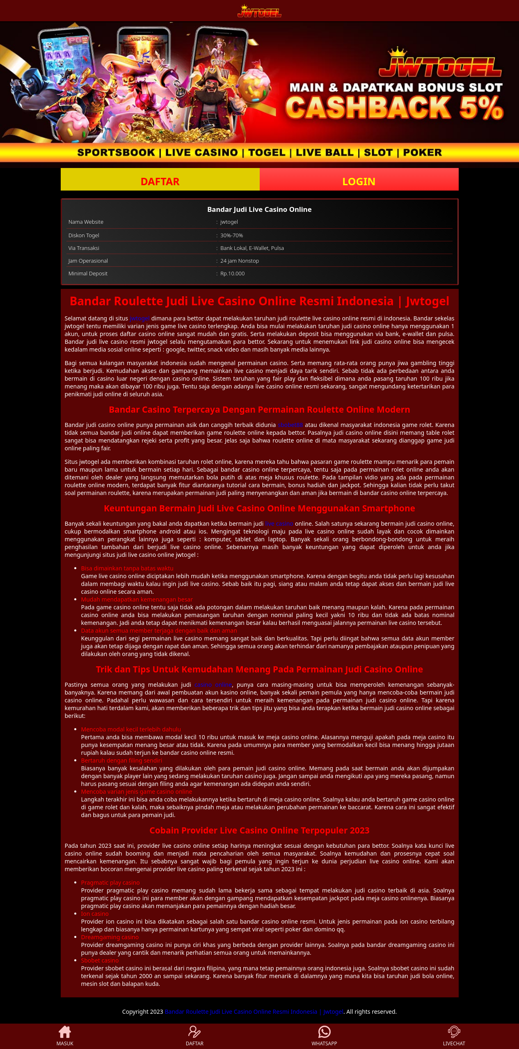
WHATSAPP (324, 1036)
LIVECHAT (454, 1036)
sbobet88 (290, 425)
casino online (213, 684)
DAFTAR (159, 181)
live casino (279, 523)
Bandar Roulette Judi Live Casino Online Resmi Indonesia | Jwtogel (254, 1011)
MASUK (64, 1036)
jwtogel (139, 318)
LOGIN (358, 181)
